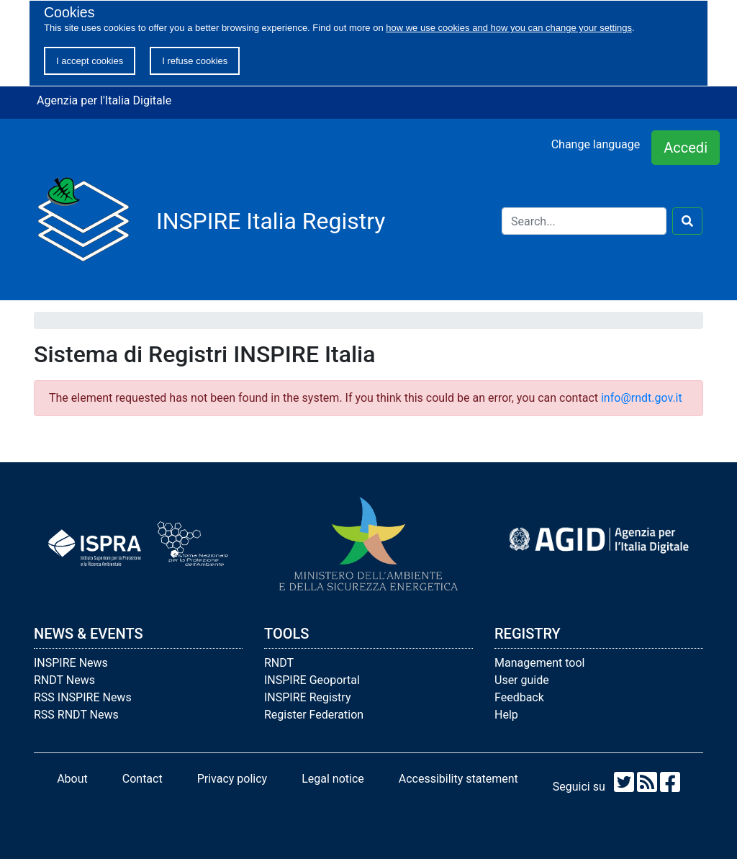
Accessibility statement (458, 779)
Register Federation (313, 714)
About (72, 779)
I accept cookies (89, 60)
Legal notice (333, 779)
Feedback (519, 697)
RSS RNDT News (76, 714)
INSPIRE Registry (307, 697)
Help (506, 714)
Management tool (539, 663)
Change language (596, 144)
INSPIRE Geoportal (312, 680)
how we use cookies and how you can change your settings (509, 27)
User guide (521, 680)
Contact (142, 779)
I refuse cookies (194, 60)
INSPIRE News (71, 663)
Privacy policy (232, 779)
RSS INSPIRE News (83, 697)
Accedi (685, 147)
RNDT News (64, 680)
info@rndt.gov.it (641, 398)
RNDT (279, 663)
